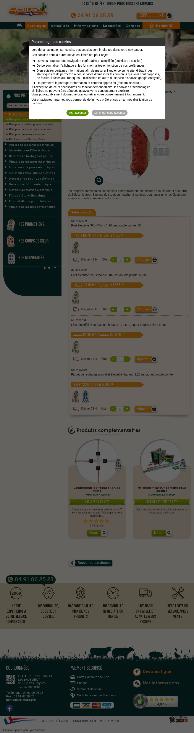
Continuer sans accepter (109, 112)
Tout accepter (77, 112)
